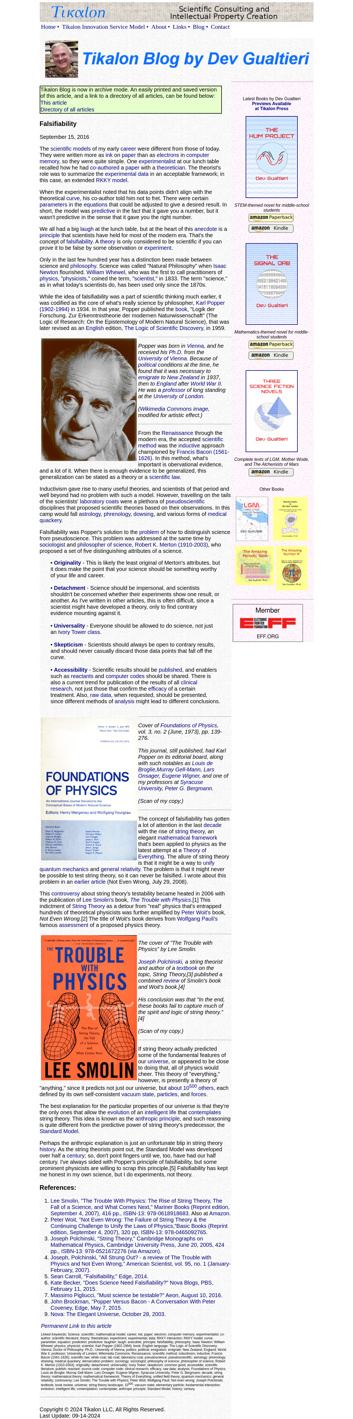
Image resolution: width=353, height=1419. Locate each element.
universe (158, 1061)
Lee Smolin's (98, 900)
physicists (75, 278)
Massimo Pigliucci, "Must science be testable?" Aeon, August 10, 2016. (137, 1295)
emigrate (149, 377)
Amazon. (220, 1213)
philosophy (83, 266)
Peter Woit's (196, 912)
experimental (120, 174)
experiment (157, 248)
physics (49, 278)
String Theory (88, 906)
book (181, 309)
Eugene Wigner (180, 776)
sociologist (52, 545)
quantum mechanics (64, 869)
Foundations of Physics (188, 725)
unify (208, 863)
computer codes (125, 676)
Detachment (69, 588)
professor (173, 390)
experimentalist (157, 161)
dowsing (143, 514)
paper (129, 155)
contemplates (204, 1112)
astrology (90, 514)
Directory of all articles (67, 110)
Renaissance (177, 433)
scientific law (164, 477)
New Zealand (183, 377)
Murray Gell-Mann (178, 769)
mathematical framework (187, 838)
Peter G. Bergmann (188, 788)
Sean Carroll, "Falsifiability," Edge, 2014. (99, 1276)
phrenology (117, 514)
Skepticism (68, 645)
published (170, 670)
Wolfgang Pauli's (197, 919)
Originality (67, 563)
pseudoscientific (185, 501)
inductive (189, 446)
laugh (87, 229)
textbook (187, 968)
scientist (144, 278)
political (147, 365)
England (166, 384)
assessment (73, 925)
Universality (69, 626)
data (143, 174)
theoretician (171, 168)
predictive (103, 211)
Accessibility (70, 670)
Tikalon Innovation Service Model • (105, 26)
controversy (65, 894)
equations (96, 205)
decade (213, 825)
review (171, 981)
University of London (178, 396)
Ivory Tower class (79, 632)
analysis (124, 701)
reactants (82, 676)
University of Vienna (162, 358)
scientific (61, 149)
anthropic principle (157, 1119)
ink (109, 155)
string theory (190, 831)
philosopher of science (104, 545)
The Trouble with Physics (160, 900)
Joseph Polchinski (160, 962)
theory (107, 242)
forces (198, 1094)
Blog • (200, 26)
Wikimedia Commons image (174, 409)
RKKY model (111, 180)
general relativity (120, 869)
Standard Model (59, 1131)
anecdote (205, 229)
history (47, 1149)
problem (149, 532)
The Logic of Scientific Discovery (163, 328)
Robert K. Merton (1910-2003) (171, 545)
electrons (168, 155)
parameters (53, 205)
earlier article (89, 882)
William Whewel (106, 272)
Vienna (195, 346)
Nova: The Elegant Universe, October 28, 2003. (108, 1314)
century (76, 1156)
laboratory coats (99, 501)
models (82, 149)
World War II (206, 384)
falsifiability (79, 242)
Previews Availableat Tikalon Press (271, 106)
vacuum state (138, 1094)
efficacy (157, 689)
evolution (118, 1112)
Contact (220, 26)
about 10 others (191, 1088)
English (95, 328)
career (128, 149)
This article (54, 103)
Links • (181, 26)
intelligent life (160, 1112)
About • (160, 26)
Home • (50, 26)
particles (167, 1094)
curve (73, 198)
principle (50, 235)
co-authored (104, 168)
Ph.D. (176, 352)
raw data (100, 695)
